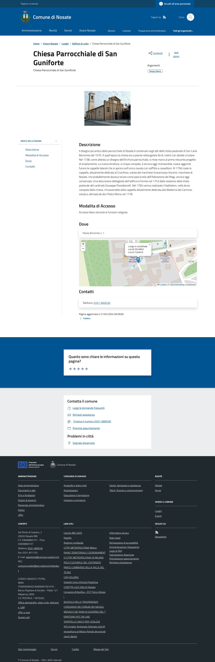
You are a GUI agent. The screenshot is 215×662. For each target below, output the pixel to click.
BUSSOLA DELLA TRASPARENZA (81, 602)
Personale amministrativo (31, 505)
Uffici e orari (24, 612)
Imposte (127, 31)
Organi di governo (27, 500)
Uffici (20, 515)
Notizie (158, 485)
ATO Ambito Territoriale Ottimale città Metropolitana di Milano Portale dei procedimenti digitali (84, 631)
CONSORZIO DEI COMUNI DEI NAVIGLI (84, 607)
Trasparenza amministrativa (152, 31)
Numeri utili (24, 617)
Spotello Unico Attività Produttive (81, 582)
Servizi (68, 30)
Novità (53, 30)
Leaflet (161, 285)
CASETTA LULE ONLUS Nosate (79, 587)
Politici (21, 510)
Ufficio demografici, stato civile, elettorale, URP (38, 605)
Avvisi (158, 490)
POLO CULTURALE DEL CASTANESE (82, 562)
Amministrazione (32, 30)
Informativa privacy (119, 533)
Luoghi (65, 43)
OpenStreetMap (177, 285)
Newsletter (161, 537)
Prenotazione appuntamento (124, 558)
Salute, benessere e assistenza (125, 485)
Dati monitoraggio (27, 649)
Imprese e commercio (74, 500)
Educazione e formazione (76, 495)
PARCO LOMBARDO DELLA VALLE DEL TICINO (84, 570)
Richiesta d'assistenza (120, 562)
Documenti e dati (26, 490)
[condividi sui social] (155, 53)
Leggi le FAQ (115, 551)
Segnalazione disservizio (121, 555)
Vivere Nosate (87, 30)
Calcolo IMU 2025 (73, 533)
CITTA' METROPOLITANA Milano (80, 548)
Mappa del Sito (101, 649)
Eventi (158, 516)
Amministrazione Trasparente (124, 547)
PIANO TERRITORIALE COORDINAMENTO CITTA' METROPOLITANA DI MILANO (84, 555)
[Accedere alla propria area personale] (174, 3)
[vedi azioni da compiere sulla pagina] (174, 54)
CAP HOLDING (71, 577)
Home (36, 43)
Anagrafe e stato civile (75, 485)
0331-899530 (102, 303)
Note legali (114, 538)
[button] (138, 260)
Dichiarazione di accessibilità (123, 543)
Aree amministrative (28, 485)
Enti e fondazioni (26, 495)
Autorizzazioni (71, 490)
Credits (75, 649)
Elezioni (111, 31)
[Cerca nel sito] (189, 17)
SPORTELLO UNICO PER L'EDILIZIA (82, 621)
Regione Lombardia (29, 3)
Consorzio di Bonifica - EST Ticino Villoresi (84, 594)
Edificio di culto (80, 43)
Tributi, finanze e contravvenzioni (126, 490)
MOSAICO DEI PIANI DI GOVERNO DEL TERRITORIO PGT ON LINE (85, 614)
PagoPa (67, 538)
